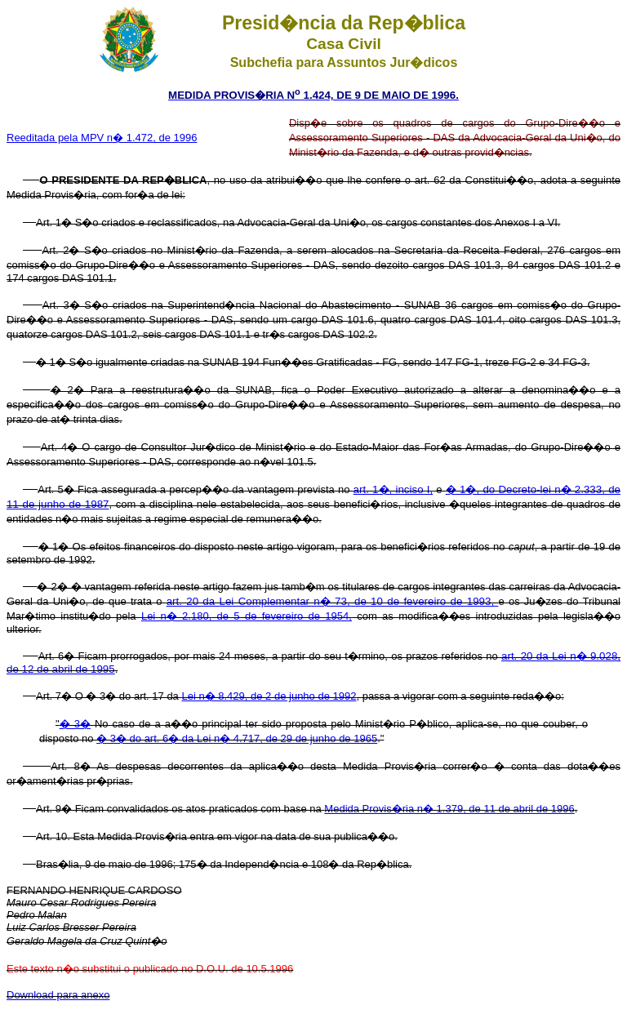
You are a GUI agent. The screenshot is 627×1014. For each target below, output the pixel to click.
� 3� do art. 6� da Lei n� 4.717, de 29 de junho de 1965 (236, 738)
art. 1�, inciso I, (394, 489)
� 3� (75, 724)
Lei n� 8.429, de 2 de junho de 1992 (268, 696)
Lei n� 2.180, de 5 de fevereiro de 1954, (246, 616)
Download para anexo (58, 995)
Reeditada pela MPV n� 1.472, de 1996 (102, 137)
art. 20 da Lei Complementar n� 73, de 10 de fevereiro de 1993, (333, 601)
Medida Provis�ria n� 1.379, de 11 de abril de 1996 (449, 809)
